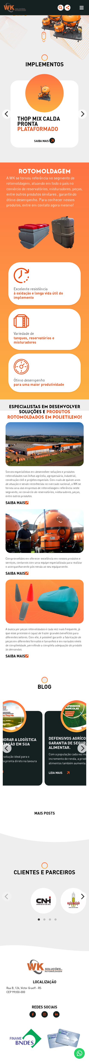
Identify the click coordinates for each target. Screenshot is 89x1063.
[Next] (82, 114)
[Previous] (7, 114)
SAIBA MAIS (17, 502)
